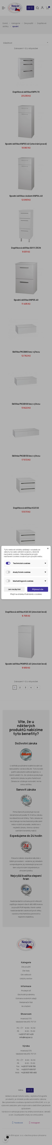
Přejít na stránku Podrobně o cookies (26, 594)
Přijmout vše (37, 589)
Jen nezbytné (14, 589)
